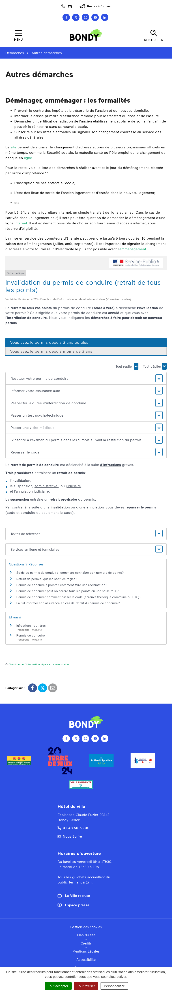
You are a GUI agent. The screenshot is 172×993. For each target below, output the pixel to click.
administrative (46, 486)
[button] (86, 378)
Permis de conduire (30, 635)
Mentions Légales (86, 951)
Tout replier (127, 366)
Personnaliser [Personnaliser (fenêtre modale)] (114, 986)
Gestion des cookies (86, 927)
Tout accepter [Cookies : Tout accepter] (58, 986)
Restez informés (95, 6)
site (13, 147)
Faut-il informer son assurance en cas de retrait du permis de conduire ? (68, 603)
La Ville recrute (74, 895)
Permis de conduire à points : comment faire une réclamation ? (61, 585)
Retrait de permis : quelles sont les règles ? (46, 579)
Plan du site (86, 935)
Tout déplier (155, 366)
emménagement (132, 249)
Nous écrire (70, 836)
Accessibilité (86, 959)
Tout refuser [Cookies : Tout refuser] (86, 986)
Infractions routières (31, 625)
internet (21, 223)
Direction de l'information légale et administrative (39, 664)
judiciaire (73, 486)
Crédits (86, 943)
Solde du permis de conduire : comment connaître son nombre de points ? (70, 572)
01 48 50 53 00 (74, 828)
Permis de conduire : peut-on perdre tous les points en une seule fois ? (67, 591)
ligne (28, 158)
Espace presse (73, 905)
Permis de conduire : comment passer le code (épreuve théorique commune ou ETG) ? (78, 597)
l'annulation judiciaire (31, 491)
